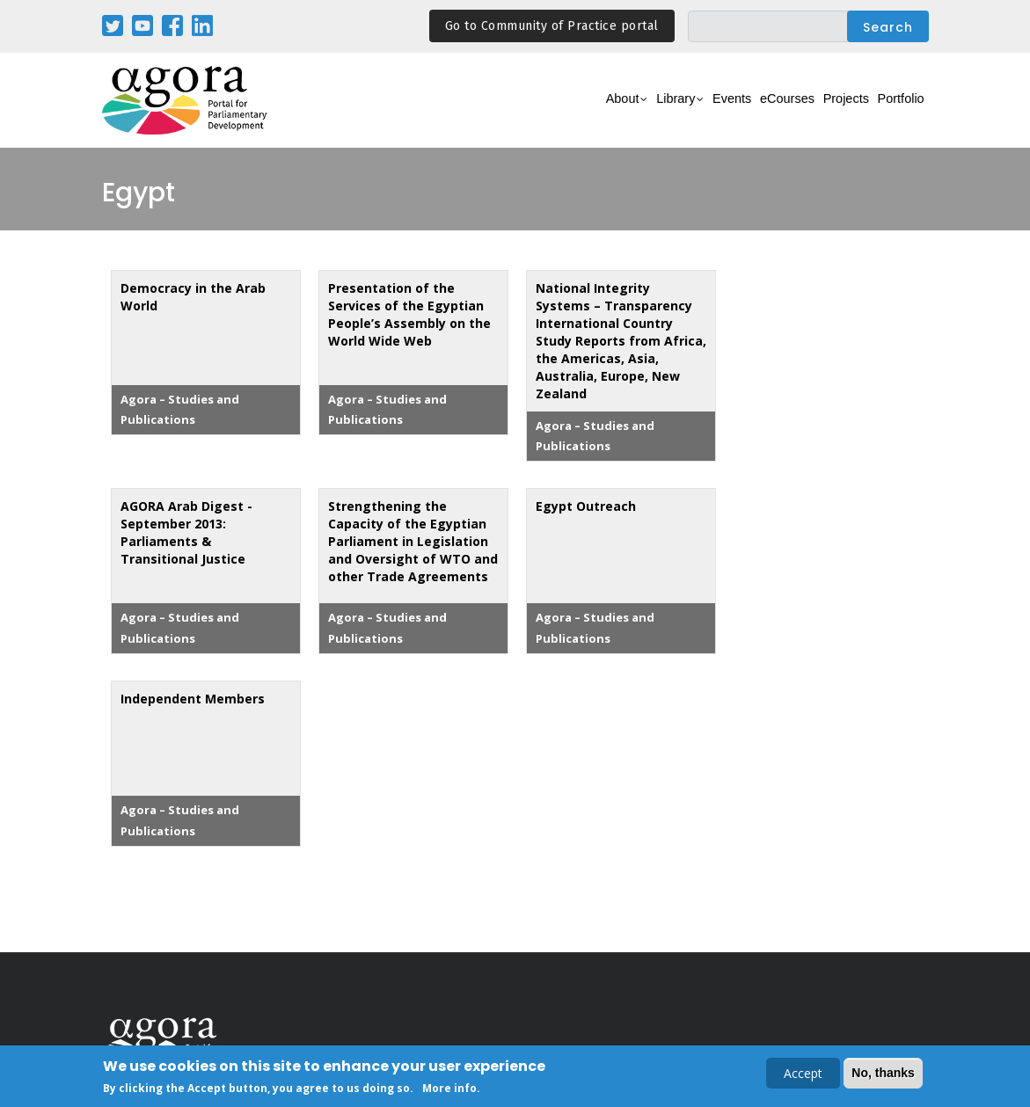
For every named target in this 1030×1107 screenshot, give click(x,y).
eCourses (744, 110)
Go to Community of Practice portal (552, 25)
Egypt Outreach (586, 506)
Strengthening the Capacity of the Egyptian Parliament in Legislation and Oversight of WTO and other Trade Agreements (413, 541)
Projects (820, 110)
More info (449, 1090)
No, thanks (883, 1074)
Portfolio (892, 110)
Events (673, 110)
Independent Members (193, 698)
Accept (803, 1075)
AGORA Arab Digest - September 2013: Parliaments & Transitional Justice (186, 532)
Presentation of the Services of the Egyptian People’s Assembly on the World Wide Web (409, 314)
